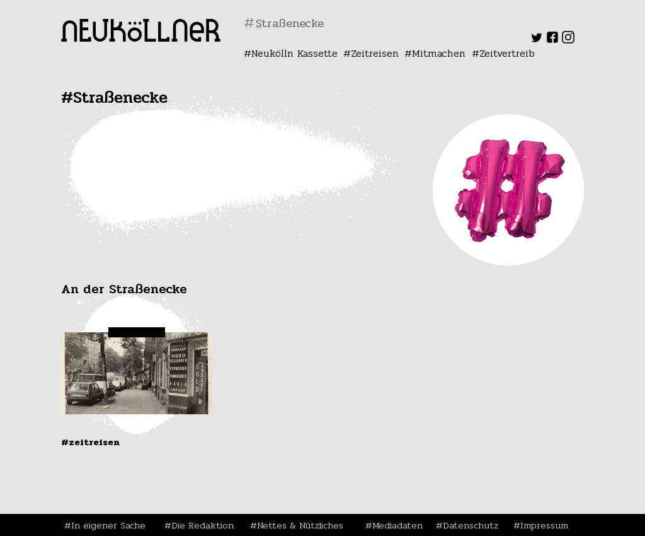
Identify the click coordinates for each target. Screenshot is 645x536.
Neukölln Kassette (294, 53)
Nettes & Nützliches (300, 525)
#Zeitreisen (90, 442)
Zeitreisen (375, 53)
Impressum (544, 525)
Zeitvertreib (507, 53)
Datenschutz (470, 525)
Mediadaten (397, 525)
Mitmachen (438, 53)
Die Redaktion (202, 525)
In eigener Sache (108, 525)
